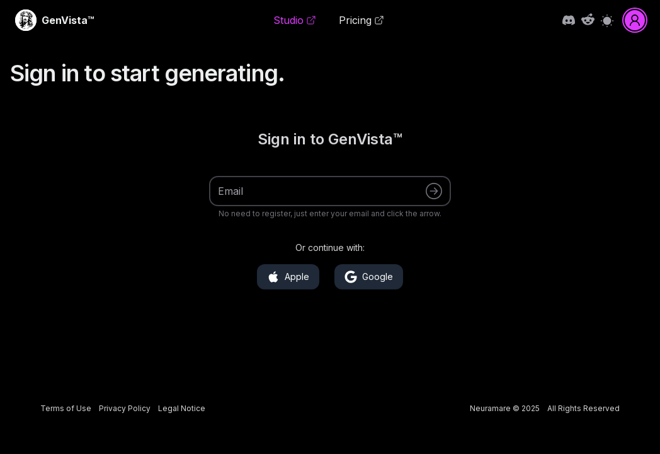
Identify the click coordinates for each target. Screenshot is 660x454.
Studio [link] (294, 20)
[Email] (322, 191)
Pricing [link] (361, 20)
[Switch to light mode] (607, 20)
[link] (68, 20)
